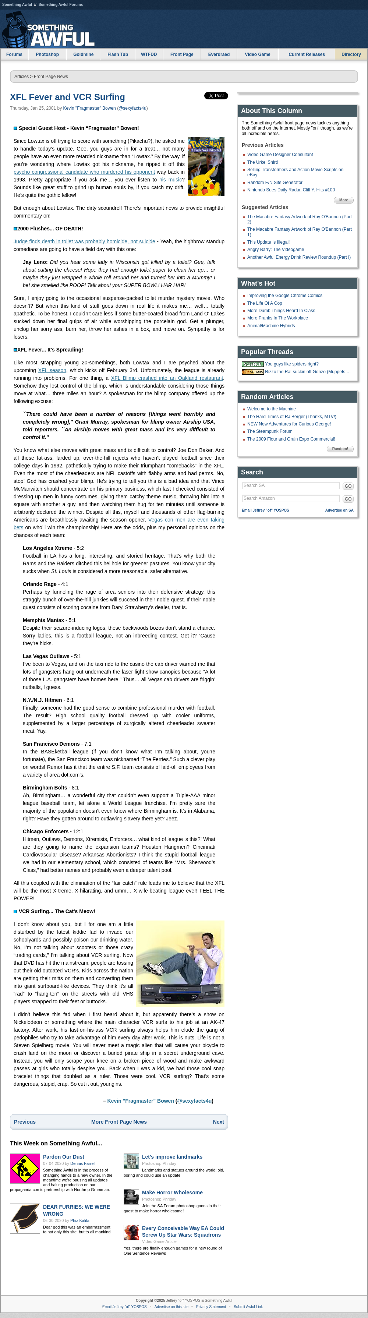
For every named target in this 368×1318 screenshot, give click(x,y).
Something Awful (17, 5)
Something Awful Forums (61, 5)
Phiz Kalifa (79, 1220)
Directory (351, 54)
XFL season (52, 370)
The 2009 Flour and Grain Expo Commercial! (291, 439)
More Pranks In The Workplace (277, 318)
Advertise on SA (339, 510)
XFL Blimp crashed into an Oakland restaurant (167, 378)
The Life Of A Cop (264, 303)
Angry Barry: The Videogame (275, 249)
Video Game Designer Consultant (280, 154)
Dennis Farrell (82, 1163)
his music (170, 180)
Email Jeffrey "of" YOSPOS (265, 510)
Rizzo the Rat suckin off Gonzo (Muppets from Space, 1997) (308, 371)
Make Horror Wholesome (172, 1192)
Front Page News (51, 76)
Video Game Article (159, 1241)
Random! (340, 449)
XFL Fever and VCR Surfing (67, 97)
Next (218, 1122)
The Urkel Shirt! (262, 162)
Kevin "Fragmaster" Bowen (89, 108)
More (343, 200)
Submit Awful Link (248, 1307)
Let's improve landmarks (172, 1157)
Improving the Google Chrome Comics (284, 295)
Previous (25, 1122)
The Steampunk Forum (270, 431)
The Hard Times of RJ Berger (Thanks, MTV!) (291, 416)
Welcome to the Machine (271, 408)
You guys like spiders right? (292, 364)
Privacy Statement (211, 1307)
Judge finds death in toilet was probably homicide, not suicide (84, 241)
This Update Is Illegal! (268, 242)
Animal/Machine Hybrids (271, 325)
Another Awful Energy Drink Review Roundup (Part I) (299, 257)
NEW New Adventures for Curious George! (289, 424)
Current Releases (307, 54)
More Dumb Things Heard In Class (281, 310)
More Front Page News (119, 1122)
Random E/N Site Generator (274, 182)
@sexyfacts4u (132, 108)
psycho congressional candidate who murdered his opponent (84, 172)
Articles (21, 76)
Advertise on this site (171, 1307)
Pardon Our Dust (63, 1157)
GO (348, 486)
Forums (14, 54)
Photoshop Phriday (159, 1163)
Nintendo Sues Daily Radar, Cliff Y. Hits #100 (291, 189)
